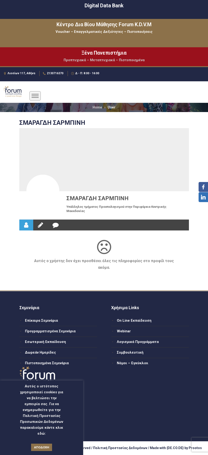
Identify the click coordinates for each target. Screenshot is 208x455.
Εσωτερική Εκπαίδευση (45, 342)
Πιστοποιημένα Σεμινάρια (47, 363)
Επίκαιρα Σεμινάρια (41, 320)
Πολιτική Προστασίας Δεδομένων (120, 448)
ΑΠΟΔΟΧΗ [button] (41, 447)
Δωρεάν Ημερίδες (40, 352)
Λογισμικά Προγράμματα (138, 342)
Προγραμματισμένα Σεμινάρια (50, 331)
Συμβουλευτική (130, 352)
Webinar (124, 331)
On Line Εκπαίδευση (134, 320)
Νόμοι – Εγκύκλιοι (132, 363)
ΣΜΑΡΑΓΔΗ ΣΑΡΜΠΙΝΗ (97, 198)
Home (97, 107)
